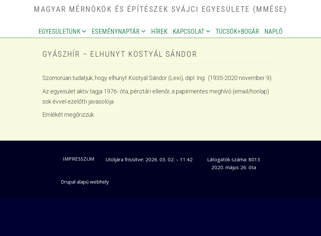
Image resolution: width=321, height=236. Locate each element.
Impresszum (78, 158)
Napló (273, 31)
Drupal (68, 181)
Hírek (159, 31)
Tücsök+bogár (237, 31)
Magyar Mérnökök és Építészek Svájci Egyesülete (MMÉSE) (160, 9)
